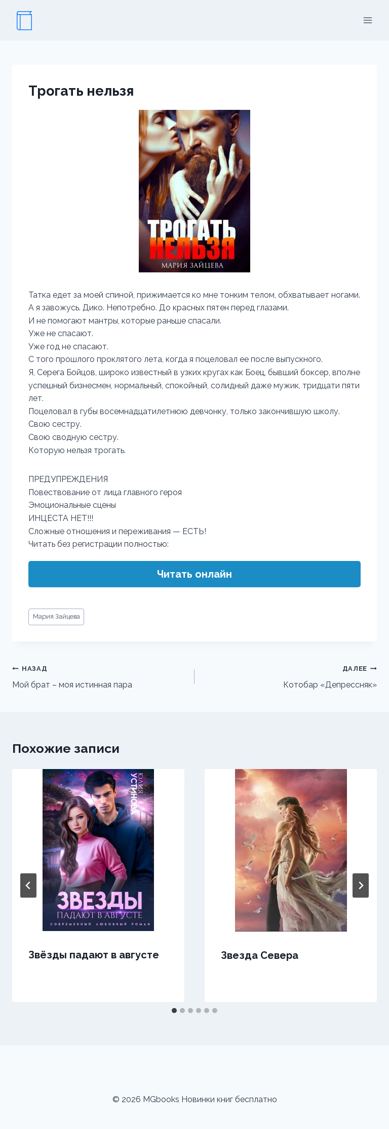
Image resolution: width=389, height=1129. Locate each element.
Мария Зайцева (56, 616)
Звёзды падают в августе (93, 955)
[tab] (174, 1010)
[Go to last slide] (28, 885)
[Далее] (361, 885)
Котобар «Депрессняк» (290, 676)
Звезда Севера (259, 955)
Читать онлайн (194, 574)
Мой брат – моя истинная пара (99, 676)
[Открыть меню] (367, 20)
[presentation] (98, 850)
